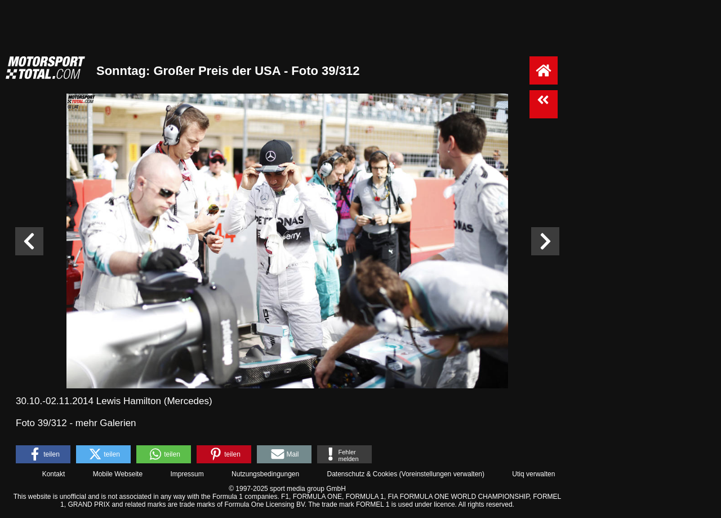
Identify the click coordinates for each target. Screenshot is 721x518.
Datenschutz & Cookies (362, 474)
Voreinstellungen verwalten (442, 474)
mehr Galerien (105, 423)
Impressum (186, 474)
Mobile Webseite (118, 474)
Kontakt (53, 474)
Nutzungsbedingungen (265, 474)
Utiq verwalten (533, 474)
